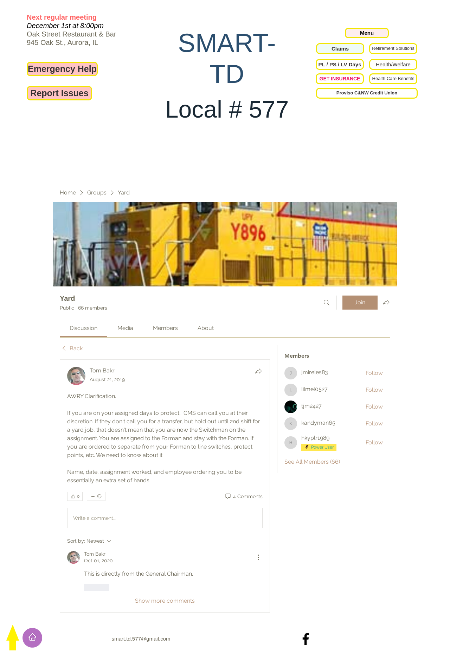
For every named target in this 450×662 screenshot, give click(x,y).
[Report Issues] (59, 93)
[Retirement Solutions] (393, 48)
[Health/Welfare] (393, 64)
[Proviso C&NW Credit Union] (367, 93)
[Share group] (386, 302)
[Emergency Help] (62, 69)
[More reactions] (96, 496)
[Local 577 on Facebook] (306, 639)
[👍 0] (75, 496)
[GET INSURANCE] (340, 78)
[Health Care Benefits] (393, 78)
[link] (83, 328)
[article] (165, 485)
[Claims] (340, 48)
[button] (340, 64)
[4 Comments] (243, 496)
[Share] (258, 371)
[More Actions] (258, 557)
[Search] (326, 303)
